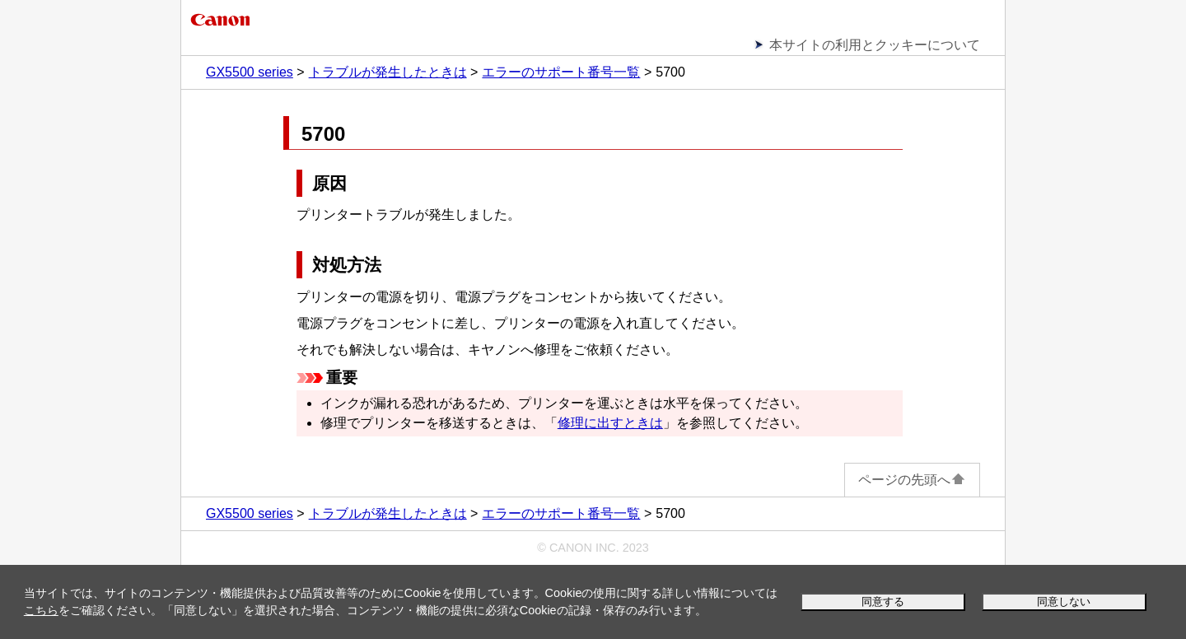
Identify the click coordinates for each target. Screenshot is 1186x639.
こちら (41, 610)
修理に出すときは (610, 423)
